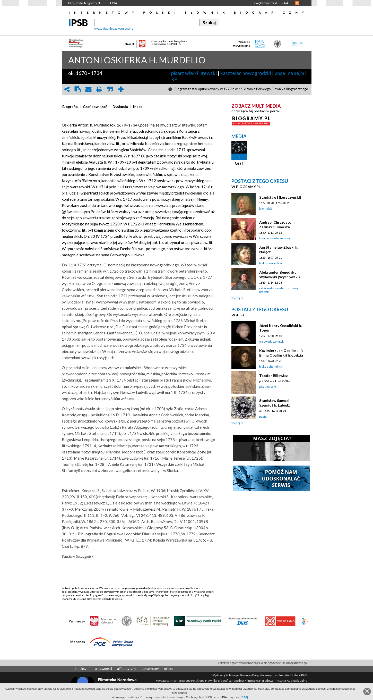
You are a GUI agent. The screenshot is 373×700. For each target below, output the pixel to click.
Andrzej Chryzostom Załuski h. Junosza (276, 224)
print (99, 89)
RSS (297, 3)
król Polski (266, 208)
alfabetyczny (126, 669)
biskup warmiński (270, 263)
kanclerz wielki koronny (275, 238)
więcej (235, 298)
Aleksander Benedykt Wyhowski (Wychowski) (279, 274)
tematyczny (150, 669)
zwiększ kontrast (265, 3)
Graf (239, 163)
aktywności (103, 669)
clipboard (77, 89)
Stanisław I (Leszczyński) (280, 197)
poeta (263, 416)
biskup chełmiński (271, 366)
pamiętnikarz (267, 387)
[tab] (71, 107)
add (121, 89)
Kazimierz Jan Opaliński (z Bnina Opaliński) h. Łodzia (281, 352)
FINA (113, 3)
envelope (88, 89)
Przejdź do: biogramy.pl (84, 3)
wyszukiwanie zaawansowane (113, 28)
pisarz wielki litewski (194, 73)
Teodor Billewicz (273, 375)
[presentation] (70, 107)
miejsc (168, 669)
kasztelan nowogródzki (245, 73)
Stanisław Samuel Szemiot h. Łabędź (274, 402)
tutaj (244, 697)
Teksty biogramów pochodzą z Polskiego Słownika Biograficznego (262, 663)
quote (110, 89)
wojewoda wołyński (271, 341)
